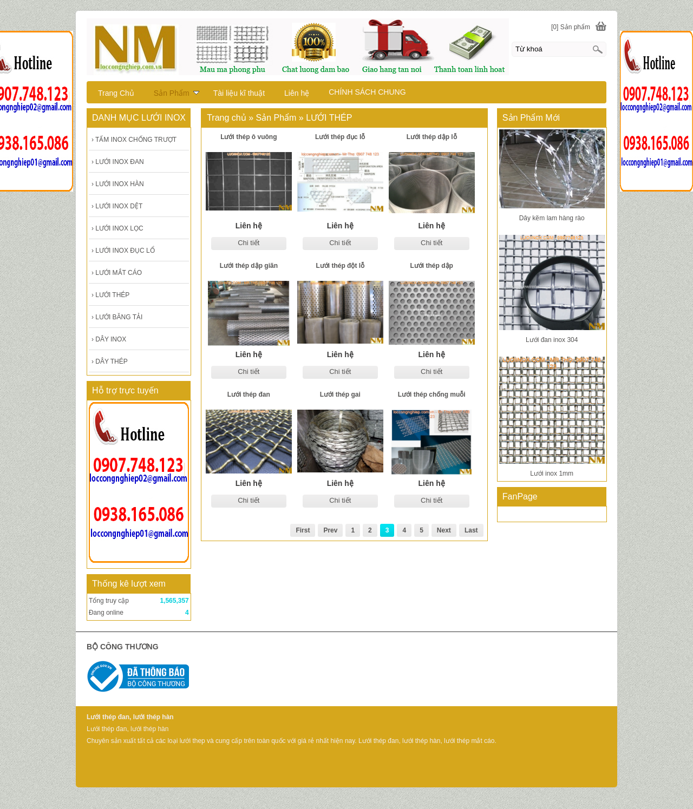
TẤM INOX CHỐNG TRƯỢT (133, 139)
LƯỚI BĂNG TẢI (116, 317)
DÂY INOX (108, 339)
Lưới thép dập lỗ (432, 137)
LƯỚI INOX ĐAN (117, 162)
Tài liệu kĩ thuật (239, 93)
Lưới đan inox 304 (552, 340)
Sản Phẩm (176, 93)
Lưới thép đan (248, 394)
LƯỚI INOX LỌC (117, 228)
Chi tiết (248, 243)
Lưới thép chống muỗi (432, 394)
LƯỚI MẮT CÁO (116, 273)
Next (444, 530)
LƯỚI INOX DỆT (116, 206)
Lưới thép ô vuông (248, 137)
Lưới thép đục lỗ (340, 137)
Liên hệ (296, 93)
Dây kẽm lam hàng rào (552, 218)
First (303, 530)
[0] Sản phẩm (570, 27)
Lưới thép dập (431, 265)
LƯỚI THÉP (110, 295)
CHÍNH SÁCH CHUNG (367, 92)
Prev (330, 530)
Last (471, 530)
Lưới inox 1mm (551, 473)
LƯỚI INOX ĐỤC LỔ (123, 250)
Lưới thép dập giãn (249, 265)
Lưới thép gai (340, 394)
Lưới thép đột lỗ (340, 265)
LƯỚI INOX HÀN (117, 184)
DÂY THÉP (109, 361)
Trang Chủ (116, 93)
